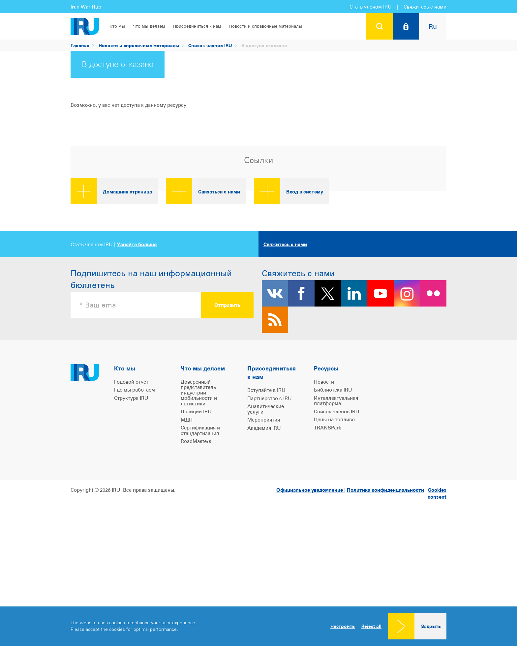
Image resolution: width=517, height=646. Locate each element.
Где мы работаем (134, 502)
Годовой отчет (131, 494)
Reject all (371, 626)
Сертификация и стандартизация (200, 543)
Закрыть (431, 626)
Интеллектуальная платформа (336, 513)
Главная (80, 45)
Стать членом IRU (371, 7)
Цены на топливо (334, 532)
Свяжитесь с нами (425, 7)
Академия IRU (264, 540)
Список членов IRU (210, 45)
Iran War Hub (86, 7)
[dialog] (258, 626)
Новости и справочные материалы (265, 26)
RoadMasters (196, 554)
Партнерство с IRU (269, 511)
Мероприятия (263, 532)
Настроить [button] (342, 626)
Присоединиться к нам (197, 26)
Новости (324, 494)
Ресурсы (326, 481)
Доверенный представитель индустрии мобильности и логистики (199, 505)
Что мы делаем (149, 26)
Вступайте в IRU (266, 503)
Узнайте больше (137, 357)
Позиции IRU (196, 524)
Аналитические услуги (265, 521)
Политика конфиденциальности (385, 602)
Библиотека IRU (333, 502)
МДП (187, 532)
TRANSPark (327, 540)
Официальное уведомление (310, 602)
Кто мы (117, 26)
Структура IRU (131, 511)
